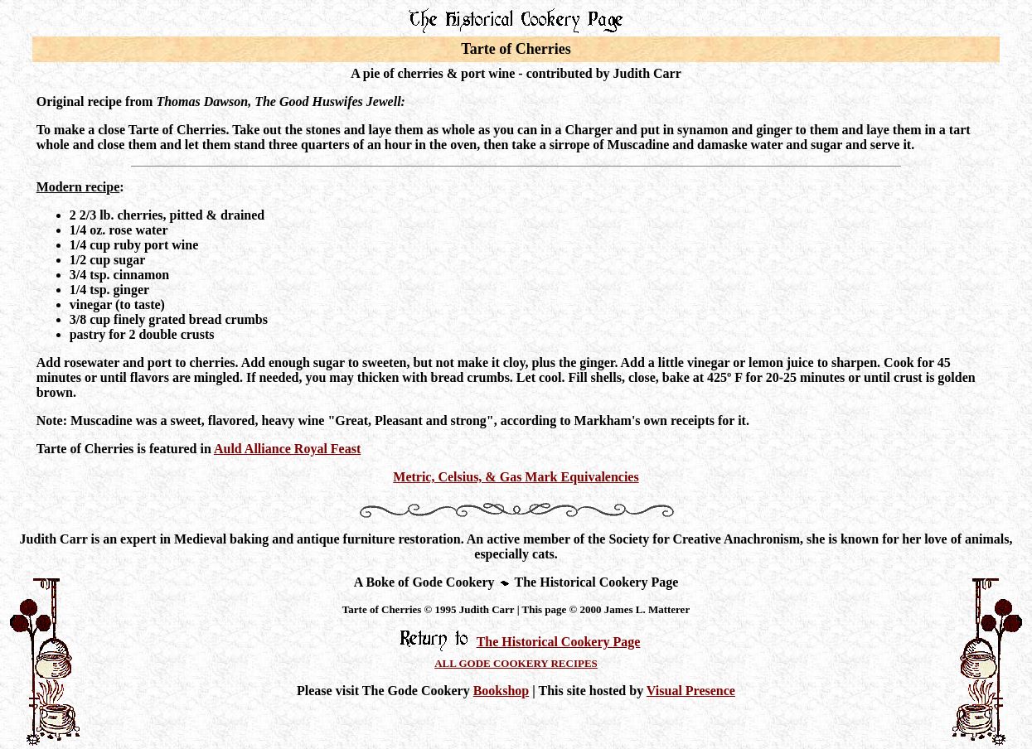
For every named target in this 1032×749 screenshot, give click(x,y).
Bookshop (501, 691)
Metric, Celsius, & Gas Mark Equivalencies (515, 477)
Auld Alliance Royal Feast (287, 449)
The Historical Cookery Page (559, 642)
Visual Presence (691, 691)
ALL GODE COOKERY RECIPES (516, 663)
